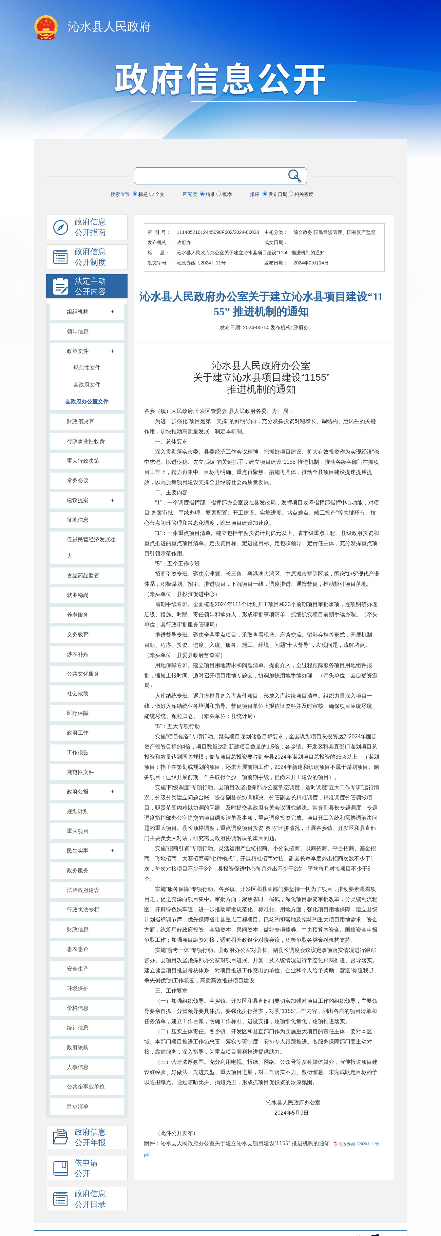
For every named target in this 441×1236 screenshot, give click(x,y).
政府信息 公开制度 (79, 258)
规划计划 (78, 811)
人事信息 (78, 1067)
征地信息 (78, 520)
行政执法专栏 (83, 910)
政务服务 (78, 870)
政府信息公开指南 (79, 229)
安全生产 (78, 969)
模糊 (224, 194)
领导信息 (78, 331)
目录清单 (78, 1106)
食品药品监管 (83, 575)
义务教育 (78, 634)
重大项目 (78, 831)
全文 (157, 194)
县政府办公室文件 (87, 401)
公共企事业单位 (86, 1087)
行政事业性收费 (86, 441)
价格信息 (78, 1008)
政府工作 (78, 733)
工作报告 (78, 752)
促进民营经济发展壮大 (91, 548)
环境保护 (78, 988)
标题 (141, 194)
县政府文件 (86, 384)
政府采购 (78, 1047)
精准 (208, 194)
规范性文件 (86, 368)
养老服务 (78, 615)
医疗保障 (78, 713)
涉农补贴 (78, 654)
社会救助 (78, 693)
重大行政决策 (83, 461)
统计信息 (78, 1028)
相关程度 (301, 194)
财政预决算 (80, 421)
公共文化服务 (83, 674)
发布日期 (276, 194)
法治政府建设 (83, 890)
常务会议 (78, 480)
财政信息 (78, 929)
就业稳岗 (78, 595)
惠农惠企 (78, 949)
